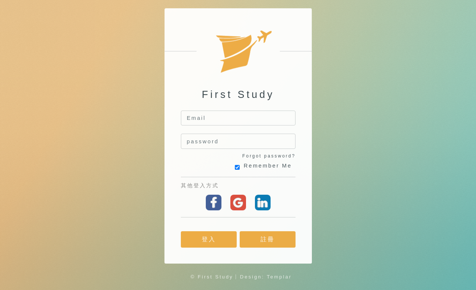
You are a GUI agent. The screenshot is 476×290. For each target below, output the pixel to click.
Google (238, 202)
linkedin (262, 202)
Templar (279, 277)
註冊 (268, 239)
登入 (208, 239)
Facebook (213, 202)
